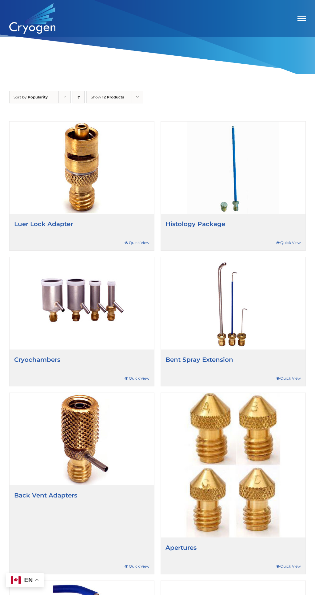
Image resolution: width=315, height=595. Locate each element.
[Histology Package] (233, 168)
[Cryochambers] (82, 303)
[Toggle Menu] (302, 18)
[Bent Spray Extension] (233, 303)
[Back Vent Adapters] (82, 439)
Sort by (31, 97)
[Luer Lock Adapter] (82, 168)
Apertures (181, 547)
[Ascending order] (79, 97)
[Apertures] (233, 465)
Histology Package (195, 224)
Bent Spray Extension (199, 359)
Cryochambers (37, 359)
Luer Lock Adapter (43, 224)
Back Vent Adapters (45, 495)
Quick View (139, 242)
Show (107, 97)
